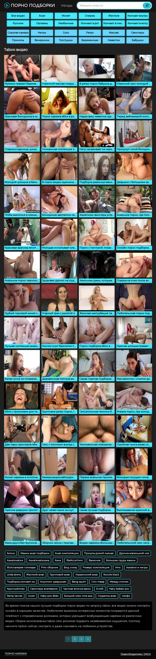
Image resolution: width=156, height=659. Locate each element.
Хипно (11, 553)
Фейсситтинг (74, 560)
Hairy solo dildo (49, 596)
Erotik (99, 588)
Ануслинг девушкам (53, 581)
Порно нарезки (16, 653)
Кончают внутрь (137, 15)
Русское (18, 23)
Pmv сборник (49, 567)
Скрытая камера (18, 32)
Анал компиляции (67, 553)
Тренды (66, 5)
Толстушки (66, 40)
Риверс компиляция (96, 567)
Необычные (65, 23)
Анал (42, 15)
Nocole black (111, 574)
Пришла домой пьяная (99, 553)
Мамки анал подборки (34, 553)
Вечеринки (42, 40)
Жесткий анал (35, 574)
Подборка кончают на (21, 581)
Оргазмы (42, 23)
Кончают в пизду (114, 23)
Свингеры (137, 32)
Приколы (18, 40)
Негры (42, 32)
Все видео (18, 15)
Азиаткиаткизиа (39, 560)
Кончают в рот (90, 23)
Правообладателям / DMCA (136, 654)
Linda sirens (14, 574)
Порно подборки (29, 5)
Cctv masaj (97, 581)
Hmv (118, 567)
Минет (66, 15)
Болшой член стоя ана (78, 596)
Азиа (58, 560)
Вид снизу (70, 567)
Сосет (31, 596)
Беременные (89, 40)
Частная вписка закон (77, 588)
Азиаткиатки (15, 560)
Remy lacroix (14, 596)
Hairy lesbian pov (119, 588)
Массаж (114, 32)
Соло (66, 32)
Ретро (90, 32)
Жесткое (113, 15)
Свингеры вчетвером (44, 588)
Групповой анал (60, 574)
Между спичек (119, 581)
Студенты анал (107, 596)
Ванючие (94, 560)
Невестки (114, 40)
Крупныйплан (16, 588)
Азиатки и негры (137, 567)
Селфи (126, 596)
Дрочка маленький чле (134, 553)
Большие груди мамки (120, 560)
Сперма (90, 15)
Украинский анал (86, 574)
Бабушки (137, 40)
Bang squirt (79, 581)
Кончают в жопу (138, 23)
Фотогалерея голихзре (21, 567)
